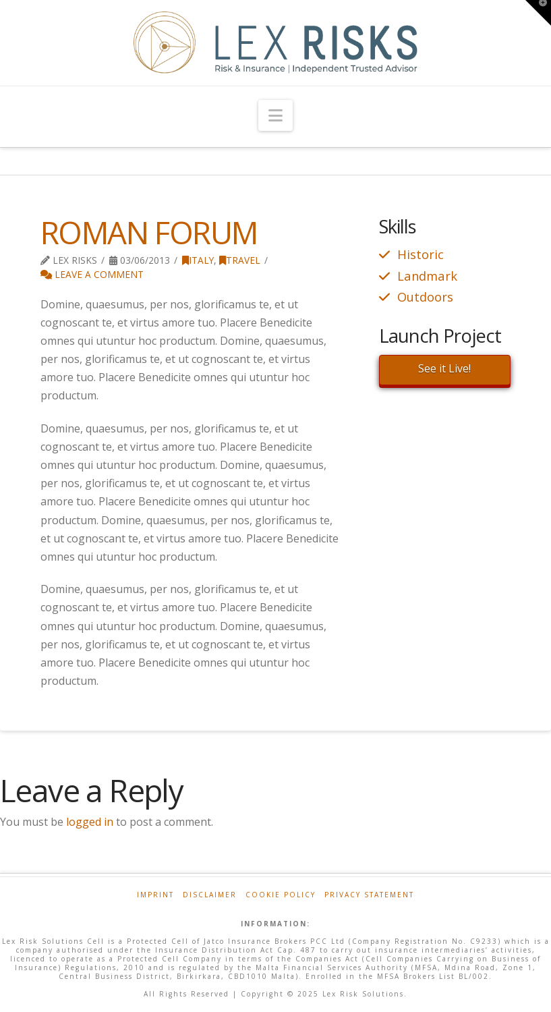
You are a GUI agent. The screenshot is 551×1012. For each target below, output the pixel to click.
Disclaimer (210, 895)
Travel (239, 260)
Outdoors (425, 296)
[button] (275, 115)
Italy (198, 260)
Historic (420, 254)
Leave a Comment (92, 274)
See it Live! (444, 368)
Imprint (155, 895)
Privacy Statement (369, 895)
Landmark (427, 275)
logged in (89, 821)
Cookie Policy (280, 895)
